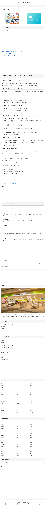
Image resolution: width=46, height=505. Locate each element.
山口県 (31, 446)
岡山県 (2, 446)
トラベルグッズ (4, 362)
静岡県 (17, 437)
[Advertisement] (23, 41)
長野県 (31, 435)
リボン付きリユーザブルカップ (7, 345)
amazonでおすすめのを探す (9, 55)
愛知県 (31, 437)
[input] (23, 31)
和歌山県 (2, 444)
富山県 (17, 433)
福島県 (17, 426)
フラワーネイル (4, 342)
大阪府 (2, 442)
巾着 (2, 357)
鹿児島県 (17, 455)
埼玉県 (31, 428)
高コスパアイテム (4, 352)
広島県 (17, 446)
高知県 (2, 451)
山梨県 (17, 435)
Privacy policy (3, 466)
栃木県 (2, 428)
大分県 (31, 453)
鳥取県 (17, 444)
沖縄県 (31, 455)
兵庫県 (17, 442)
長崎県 (2, 453)
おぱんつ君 (3, 354)
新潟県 (2, 433)
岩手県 (2, 424)
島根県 (31, 444)
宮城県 (17, 424)
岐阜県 (2, 437)
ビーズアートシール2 (5, 347)
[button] (43, 30)
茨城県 (31, 426)
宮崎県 (2, 455)
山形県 (2, 426)
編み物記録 (3, 340)
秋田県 (31, 424)
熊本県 (17, 453)
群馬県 (17, 428)
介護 (3, 186)
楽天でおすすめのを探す (9, 53)
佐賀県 (31, 451)
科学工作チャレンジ (5, 359)
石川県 (31, 433)
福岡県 (17, 451)
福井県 (2, 435)
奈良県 (31, 442)
